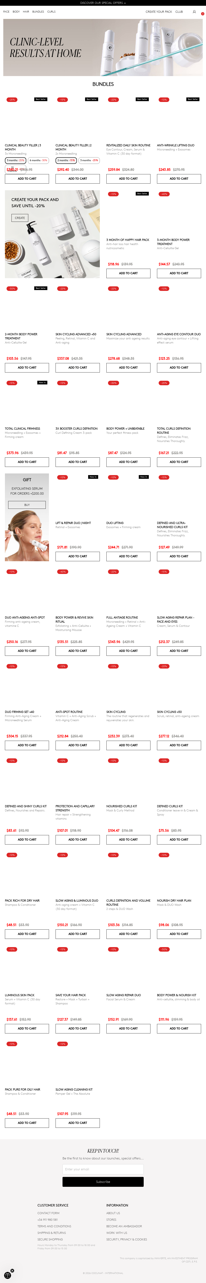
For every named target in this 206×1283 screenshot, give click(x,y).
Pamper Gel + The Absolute (73, 1093)
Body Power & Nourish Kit (176, 995)
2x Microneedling (66, 153)
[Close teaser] (12, 1271)
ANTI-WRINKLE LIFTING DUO (175, 145)
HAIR (26, 12)
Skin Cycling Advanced (123, 334)
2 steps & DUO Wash (119, 908)
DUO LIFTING (114, 523)
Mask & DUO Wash (169, 904)
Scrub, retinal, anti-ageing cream (178, 716)
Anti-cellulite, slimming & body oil (178, 999)
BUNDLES (38, 12)
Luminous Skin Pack (19, 995)
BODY (16, 12)
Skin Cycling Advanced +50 (76, 334)
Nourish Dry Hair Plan (174, 900)
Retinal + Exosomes (68, 527)
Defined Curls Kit (170, 806)
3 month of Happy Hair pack (127, 240)
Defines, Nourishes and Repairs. (25, 810)
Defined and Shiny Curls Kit (26, 806)
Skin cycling (115, 712)
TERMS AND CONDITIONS (54, 1226)
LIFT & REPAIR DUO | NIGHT (73, 523)
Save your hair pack (71, 995)
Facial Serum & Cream (120, 999)
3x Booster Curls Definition (77, 428)
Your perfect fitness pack (122, 432)
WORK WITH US (116, 1232)
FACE (6, 12)
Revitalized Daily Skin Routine (128, 145)
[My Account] (194, 12)
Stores (111, 1219)
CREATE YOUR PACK (159, 12)
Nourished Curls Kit (121, 806)
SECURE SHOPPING (50, 1239)
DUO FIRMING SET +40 (19, 712)
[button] (7, 1275)
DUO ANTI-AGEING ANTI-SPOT (25, 617)
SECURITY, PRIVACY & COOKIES (126, 1239)
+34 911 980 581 (48, 1219)
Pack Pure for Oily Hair (22, 1089)
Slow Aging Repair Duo (123, 995)
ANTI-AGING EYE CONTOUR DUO (179, 334)
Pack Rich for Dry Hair (22, 900)
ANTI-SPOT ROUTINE (69, 712)
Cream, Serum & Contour (173, 625)
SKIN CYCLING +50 (169, 712)
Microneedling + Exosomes (173, 149)
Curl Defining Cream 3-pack (74, 432)
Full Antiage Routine (122, 617)
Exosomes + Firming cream (123, 527)
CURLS (51, 12)
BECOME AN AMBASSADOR (124, 1226)
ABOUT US (113, 1213)
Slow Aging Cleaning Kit (74, 1089)
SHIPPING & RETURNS (52, 1232)
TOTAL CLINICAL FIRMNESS (22, 428)
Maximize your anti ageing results (128, 338)
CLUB (179, 12)
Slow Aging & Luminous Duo (77, 900)
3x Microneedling (15, 153)
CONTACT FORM (48, 1213)
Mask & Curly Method (120, 810)
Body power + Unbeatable (125, 428)
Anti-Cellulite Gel (168, 248)
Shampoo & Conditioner (20, 904)
